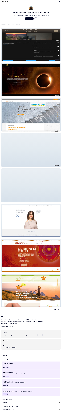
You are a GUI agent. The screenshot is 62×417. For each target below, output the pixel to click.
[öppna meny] (59, 2)
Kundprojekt (3, 24)
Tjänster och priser (16, 24)
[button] (31, 44)
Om (9, 24)
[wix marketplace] (6, 2)
